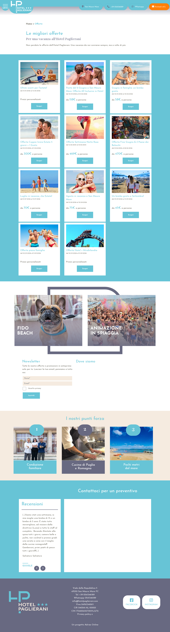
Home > (30, 24)
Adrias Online (91, 625)
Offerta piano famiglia (32, 250)
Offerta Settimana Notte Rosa (82, 142)
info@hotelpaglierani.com (85, 601)
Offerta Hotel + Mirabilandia (81, 250)
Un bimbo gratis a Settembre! (128, 196)
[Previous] (36, 568)
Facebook (132, 602)
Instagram (151, 602)
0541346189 (90, 598)
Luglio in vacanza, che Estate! (36, 196)
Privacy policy (84, 614)
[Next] (42, 568)
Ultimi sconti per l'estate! (33, 88)
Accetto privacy (34, 388)
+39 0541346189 (86, 595)
